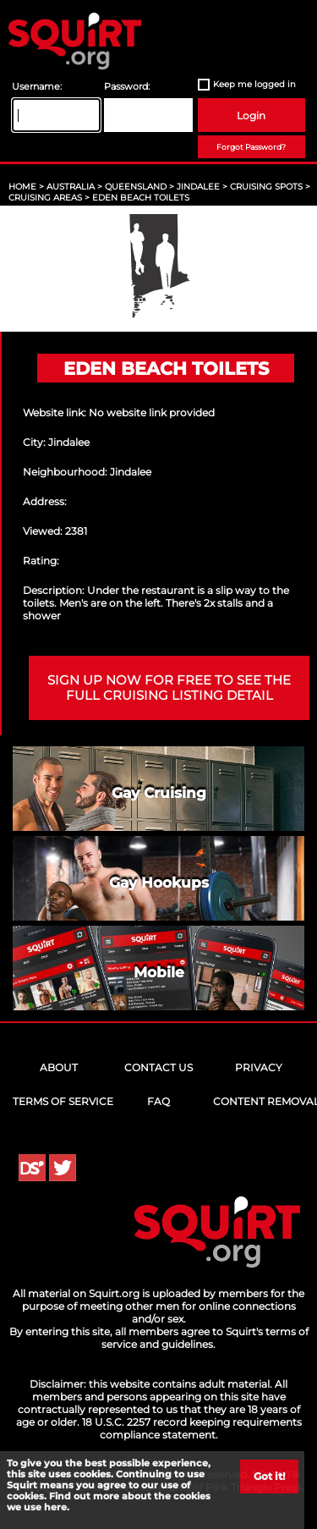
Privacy (258, 1067)
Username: (37, 86)
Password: (127, 86)
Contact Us (158, 1067)
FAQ (158, 1101)
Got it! (269, 1476)
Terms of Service (63, 1101)
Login (251, 115)
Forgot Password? (251, 146)
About (59, 1067)
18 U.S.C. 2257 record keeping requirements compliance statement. (192, 1428)
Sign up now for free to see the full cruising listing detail (169, 688)
